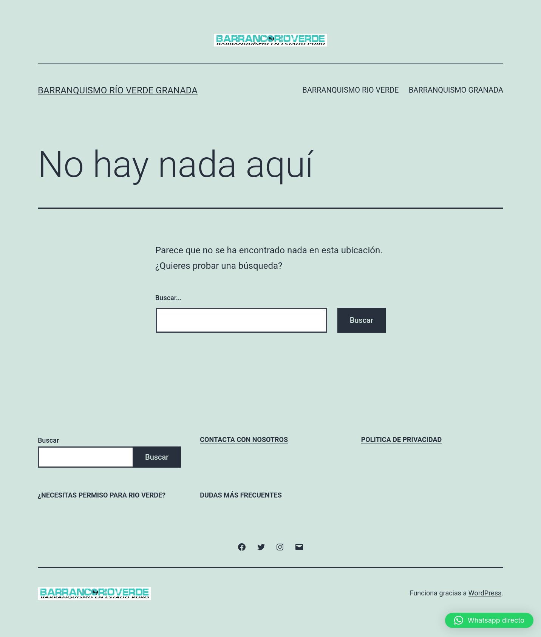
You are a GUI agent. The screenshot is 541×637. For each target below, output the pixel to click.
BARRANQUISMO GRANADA (456, 90)
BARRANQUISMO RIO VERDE (350, 90)
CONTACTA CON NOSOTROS (244, 439)
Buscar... (168, 298)
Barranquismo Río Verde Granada (118, 90)
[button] (489, 620)
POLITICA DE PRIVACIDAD (401, 439)
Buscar (48, 440)
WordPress (484, 593)
